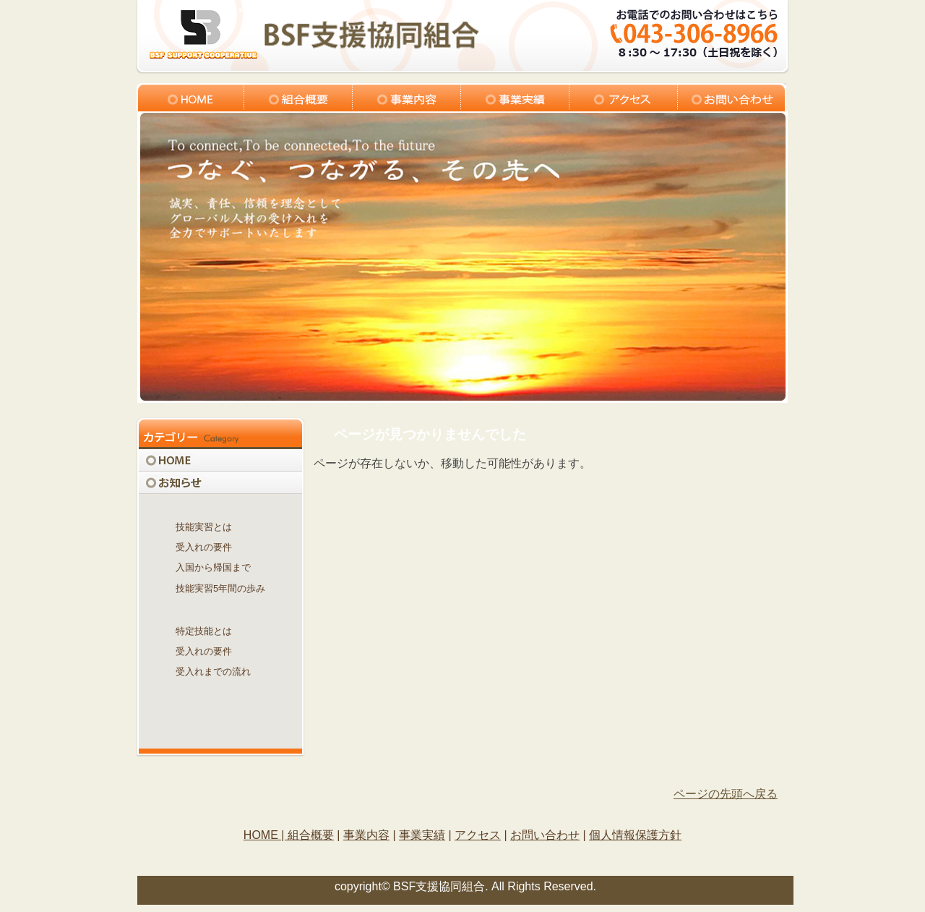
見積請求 (220, 715)
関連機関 (220, 692)
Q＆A (220, 737)
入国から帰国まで (213, 567)
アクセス (623, 96)
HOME (220, 460)
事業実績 (422, 835)
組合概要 (298, 96)
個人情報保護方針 (635, 835)
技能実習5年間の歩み (220, 588)
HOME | (266, 835)
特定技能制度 (220, 609)
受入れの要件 (204, 547)
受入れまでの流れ (213, 671)
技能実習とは (204, 526)
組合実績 (515, 96)
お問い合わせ (732, 96)
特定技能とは (204, 631)
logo (313, 35)
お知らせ (220, 483)
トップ (190, 96)
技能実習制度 (220, 505)
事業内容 (407, 96)
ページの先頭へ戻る (726, 794)
